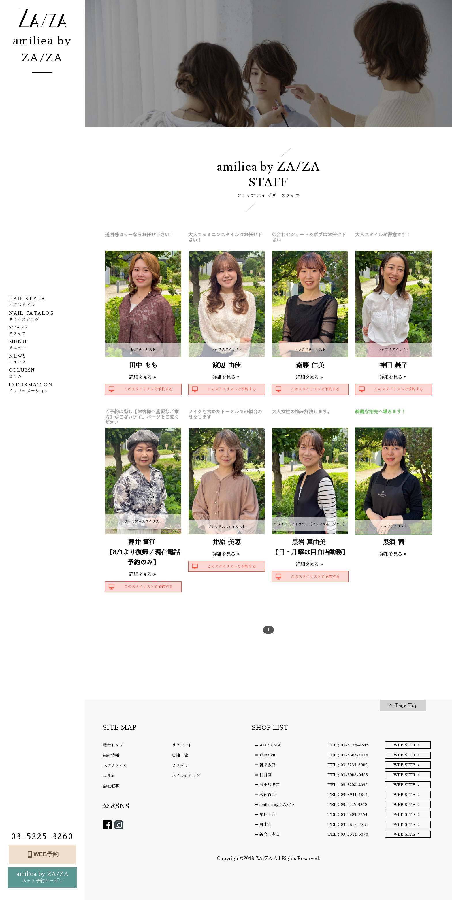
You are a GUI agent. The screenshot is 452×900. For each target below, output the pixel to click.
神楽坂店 (267, 765)
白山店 (265, 824)
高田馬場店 (269, 785)
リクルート (182, 745)
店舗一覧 (180, 755)
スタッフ (180, 766)
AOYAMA (270, 745)
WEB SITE (404, 745)
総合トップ (113, 745)
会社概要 (111, 786)
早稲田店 (267, 814)
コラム (109, 776)
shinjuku (267, 755)
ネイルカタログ (186, 776)
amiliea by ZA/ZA (42, 878)
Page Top (406, 705)
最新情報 (111, 755)
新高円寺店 (269, 834)
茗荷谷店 (267, 795)
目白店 (265, 775)
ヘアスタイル (115, 766)
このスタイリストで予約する (148, 389)
